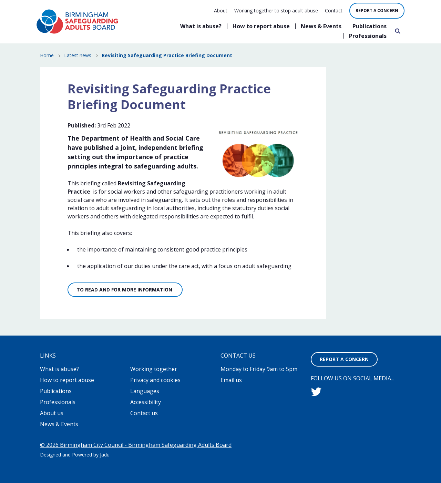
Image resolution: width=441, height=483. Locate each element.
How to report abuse (261, 26)
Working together (153, 369)
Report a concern (377, 10)
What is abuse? (201, 26)
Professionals (368, 36)
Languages (144, 391)
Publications (369, 26)
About (220, 10)
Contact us (144, 413)
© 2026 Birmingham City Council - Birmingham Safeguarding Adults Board (136, 445)
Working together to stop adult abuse (276, 10)
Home (47, 55)
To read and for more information (125, 289)
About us (51, 413)
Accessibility (145, 402)
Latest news (77, 55)
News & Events (321, 26)
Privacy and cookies (155, 380)
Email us (231, 380)
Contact (333, 10)
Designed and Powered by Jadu (75, 454)
